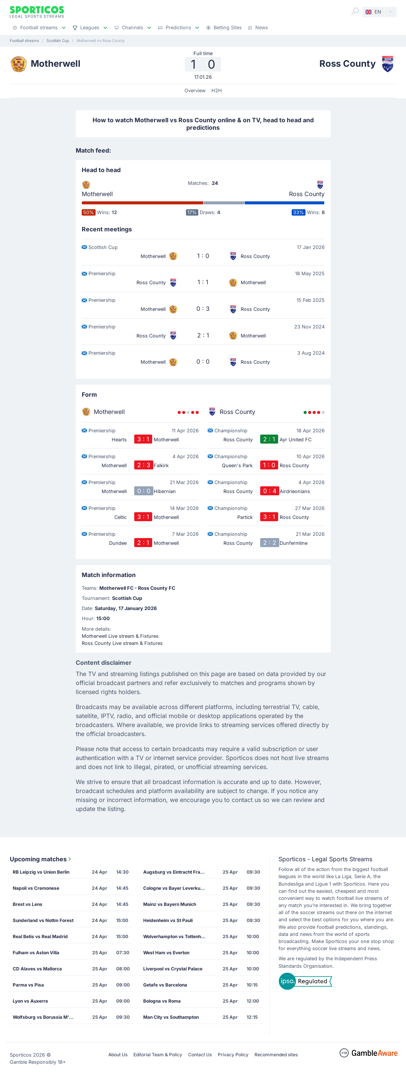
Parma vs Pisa (28, 985)
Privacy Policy (233, 1054)
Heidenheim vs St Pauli (168, 920)
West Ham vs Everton (166, 952)
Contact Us (200, 1054)
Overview (194, 90)
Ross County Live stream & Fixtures (122, 643)
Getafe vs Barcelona (165, 985)
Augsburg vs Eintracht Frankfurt (177, 872)
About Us (117, 1054)
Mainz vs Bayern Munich (169, 904)
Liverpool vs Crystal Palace (172, 969)
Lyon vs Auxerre (30, 1001)
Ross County (307, 194)
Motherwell (97, 194)
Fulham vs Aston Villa (36, 952)
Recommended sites (276, 1054)
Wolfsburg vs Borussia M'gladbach (47, 1017)
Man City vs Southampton (171, 1017)
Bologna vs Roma (162, 1001)
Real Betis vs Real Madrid (40, 936)
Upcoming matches (41, 859)
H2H (216, 90)
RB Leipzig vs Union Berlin (41, 872)
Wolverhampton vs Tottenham (175, 936)
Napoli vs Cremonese (36, 888)
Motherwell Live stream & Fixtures (120, 636)
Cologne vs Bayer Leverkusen (175, 888)
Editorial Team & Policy (157, 1054)
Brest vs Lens (27, 904)
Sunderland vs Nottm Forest (43, 920)
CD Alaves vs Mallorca (37, 969)
